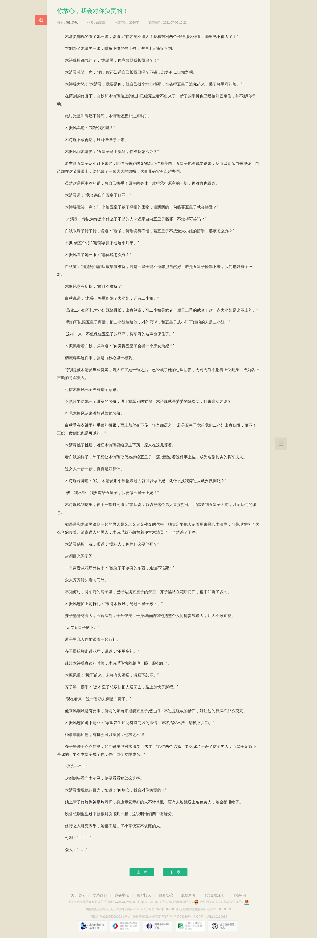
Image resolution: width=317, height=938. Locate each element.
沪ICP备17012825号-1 (176, 902)
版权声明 (188, 895)
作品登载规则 (213, 895)
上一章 (142, 872)
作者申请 (239, 895)
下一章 (175, 872)
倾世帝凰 (72, 22)
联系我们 (100, 895)
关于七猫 (78, 895)
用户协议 (144, 895)
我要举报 (122, 895)
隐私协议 (166, 895)
